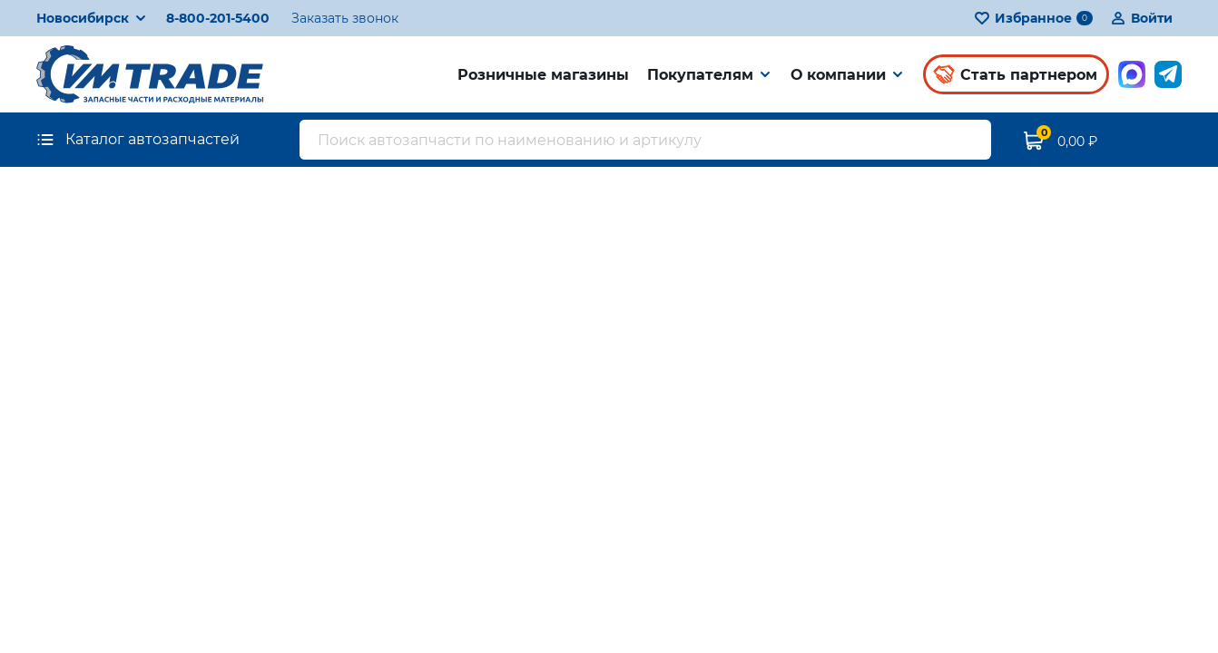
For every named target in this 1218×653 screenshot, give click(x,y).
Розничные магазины (543, 74)
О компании (838, 74)
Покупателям (700, 74)
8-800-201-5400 (218, 18)
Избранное (1033, 18)
